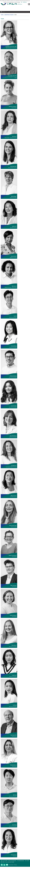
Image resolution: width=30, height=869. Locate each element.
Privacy (15, 867)
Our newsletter (2, 867)
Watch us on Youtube (7, 867)
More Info (25, 2)
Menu (29, 4)
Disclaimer (11, 867)
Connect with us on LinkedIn (4, 867)
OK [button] (21, 2)
